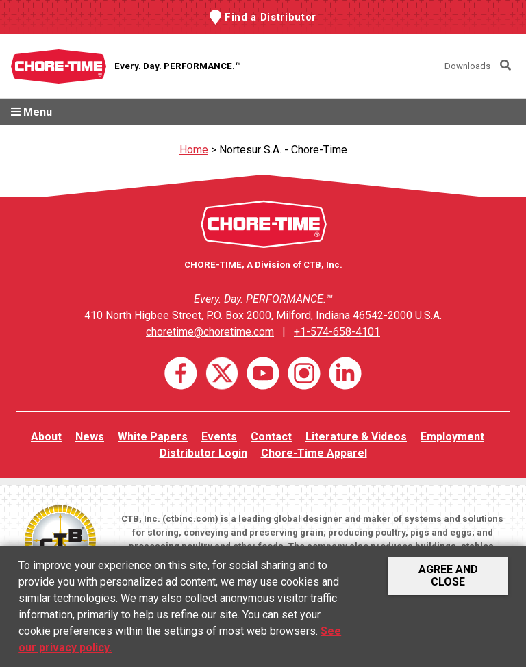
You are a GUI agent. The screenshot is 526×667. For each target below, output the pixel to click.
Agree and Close (448, 575)
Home (193, 149)
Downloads (467, 66)
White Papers (153, 436)
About (46, 436)
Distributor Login (203, 453)
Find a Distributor (270, 17)
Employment (452, 436)
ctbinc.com (190, 519)
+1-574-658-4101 (337, 331)
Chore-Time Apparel (314, 453)
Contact (271, 436)
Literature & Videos (356, 436)
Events (219, 436)
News (89, 436)
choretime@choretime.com (210, 331)
